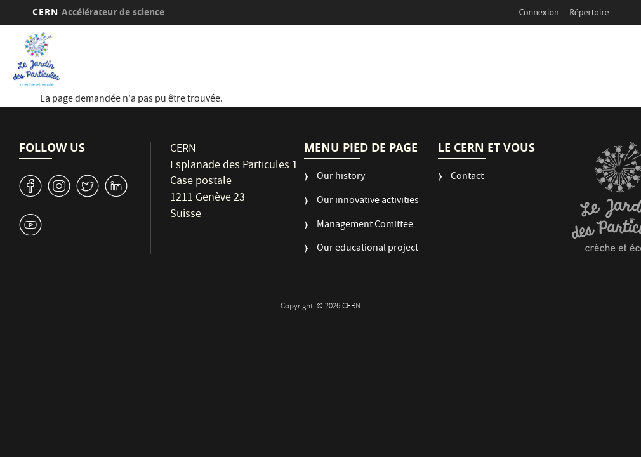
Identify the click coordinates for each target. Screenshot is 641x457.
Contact (467, 177)
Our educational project (367, 249)
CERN (98, 12)
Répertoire (589, 12)
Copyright (298, 307)
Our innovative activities (368, 201)
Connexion (539, 12)
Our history (341, 177)
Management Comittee (365, 225)
